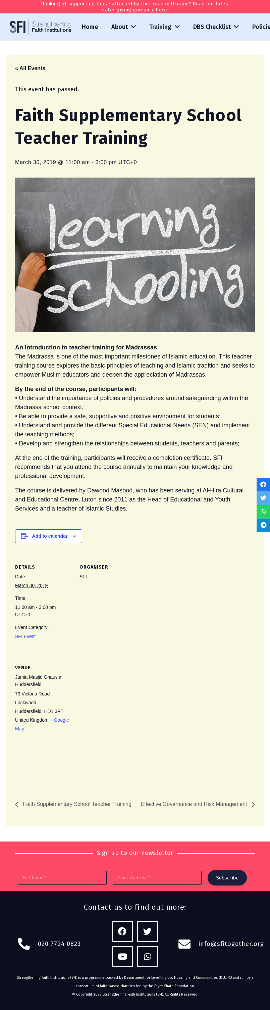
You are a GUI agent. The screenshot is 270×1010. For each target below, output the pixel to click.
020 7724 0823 (59, 944)
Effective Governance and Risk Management (195, 804)
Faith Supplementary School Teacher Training (76, 804)
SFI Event (25, 636)
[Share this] (263, 484)
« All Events (30, 68)
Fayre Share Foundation (174, 986)
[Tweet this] (263, 498)
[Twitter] (147, 931)
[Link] (41, 27)
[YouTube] (122, 956)
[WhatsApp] (147, 956)
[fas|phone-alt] (27, 944)
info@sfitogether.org (231, 944)
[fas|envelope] (188, 944)
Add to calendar (50, 536)
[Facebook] (122, 931)
